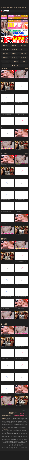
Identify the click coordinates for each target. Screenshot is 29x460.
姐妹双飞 (25, 16)
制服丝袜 (12, 7)
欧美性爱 (14, 53)
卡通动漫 (23, 50)
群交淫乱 (18, 7)
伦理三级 (14, 57)
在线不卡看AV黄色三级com (7, 188)
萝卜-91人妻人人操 (19, 79)
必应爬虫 (18, 450)
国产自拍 (6, 7)
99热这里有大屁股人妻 (6, 103)
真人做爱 (18, 16)
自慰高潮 (4, 16)
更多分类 (15, 65)
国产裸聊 (23, 53)
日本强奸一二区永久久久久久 (21, 360)
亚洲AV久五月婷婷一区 (20, 91)
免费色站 (18, 18)
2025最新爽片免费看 (5, 91)
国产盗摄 (5, 57)
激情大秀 (11, 16)
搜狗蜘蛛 (9, 450)
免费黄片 (11, 18)
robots (22, 450)
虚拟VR (23, 61)
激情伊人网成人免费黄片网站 (7, 310)
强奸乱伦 (4, 21)
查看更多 (25, 68)
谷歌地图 (21, 449)
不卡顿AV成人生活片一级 (20, 103)
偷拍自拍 (14, 50)
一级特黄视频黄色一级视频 (21, 286)
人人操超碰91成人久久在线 (7, 360)
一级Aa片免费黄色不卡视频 (7, 224)
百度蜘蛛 (9, 449)
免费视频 (25, 18)
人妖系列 (15, 61)
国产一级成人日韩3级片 (20, 212)
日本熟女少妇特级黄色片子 (7, 395)
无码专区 (24, 7)
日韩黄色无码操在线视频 (6, 138)
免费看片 (4, 18)
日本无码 (18, 21)
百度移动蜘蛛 (15, 449)
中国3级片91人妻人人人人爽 (21, 274)
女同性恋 (23, 57)
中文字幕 (11, 21)
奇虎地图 (14, 450)
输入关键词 (14, 11)
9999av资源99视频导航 (20, 188)
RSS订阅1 (4, 449)
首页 (2, 7)
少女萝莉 (6, 61)
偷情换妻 (25, 21)
